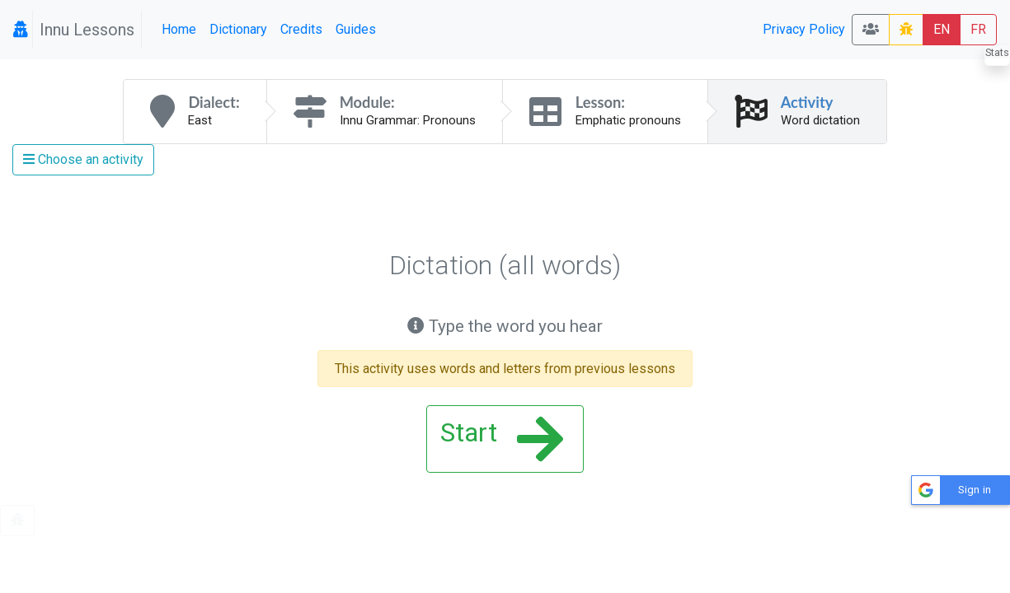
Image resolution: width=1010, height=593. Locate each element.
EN (941, 29)
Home (179, 29)
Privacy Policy (804, 29)
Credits (301, 29)
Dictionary (238, 29)
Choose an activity (83, 159)
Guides (356, 29)
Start (501, 439)
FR (978, 29)
